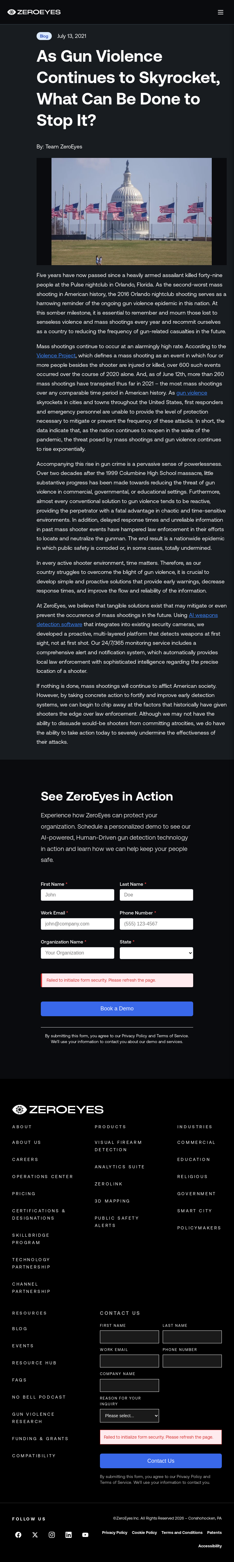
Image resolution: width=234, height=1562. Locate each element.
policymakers (199, 1227)
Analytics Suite (120, 1166)
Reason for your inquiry (120, 1401)
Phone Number (138, 912)
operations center (42, 1176)
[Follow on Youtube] (85, 1535)
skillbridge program (31, 1239)
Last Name (133, 884)
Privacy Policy (114, 1532)
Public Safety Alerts (117, 1222)
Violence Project (56, 355)
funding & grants (40, 1438)
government (196, 1193)
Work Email (54, 912)
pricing (24, 1193)
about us (27, 1142)
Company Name (118, 1374)
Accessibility (210, 1546)
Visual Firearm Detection (118, 1146)
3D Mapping (112, 1201)
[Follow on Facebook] (18, 1535)
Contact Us (160, 1461)
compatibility (34, 1455)
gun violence (191, 392)
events (23, 1345)
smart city (195, 1210)
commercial (196, 1142)
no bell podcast (39, 1397)
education (193, 1159)
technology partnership (31, 1263)
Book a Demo (116, 1008)
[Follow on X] (35, 1535)
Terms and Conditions (182, 1532)
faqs (19, 1380)
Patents (214, 1532)
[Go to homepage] (34, 12)
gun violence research (33, 1418)
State (127, 941)
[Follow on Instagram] (52, 1535)
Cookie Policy (144, 1532)
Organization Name (64, 941)
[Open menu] (220, 12)
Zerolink (109, 1183)
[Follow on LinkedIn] (68, 1535)
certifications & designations (39, 1214)
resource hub (34, 1362)
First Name (54, 884)
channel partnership (31, 1288)
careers (25, 1159)
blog (19, 1328)
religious (192, 1176)
